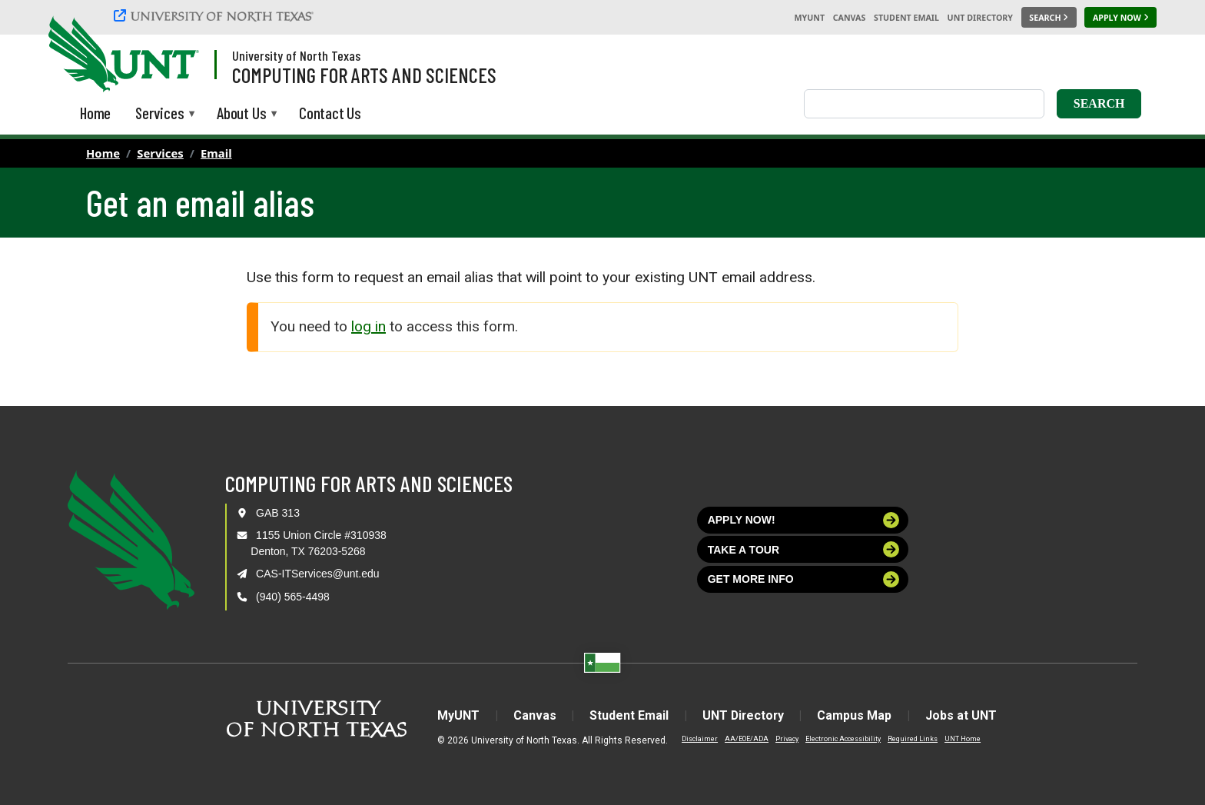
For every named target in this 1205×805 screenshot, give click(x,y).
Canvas (849, 17)
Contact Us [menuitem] (330, 112)
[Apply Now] (1120, 17)
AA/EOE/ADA (744, 739)
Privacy (784, 739)
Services (160, 153)
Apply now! (804, 520)
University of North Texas (296, 55)
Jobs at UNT (962, 715)
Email (216, 153)
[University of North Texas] (216, 17)
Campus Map (855, 715)
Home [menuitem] (95, 112)
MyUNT (809, 17)
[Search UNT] (1049, 17)
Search (1099, 103)
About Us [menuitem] (241, 114)
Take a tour (804, 549)
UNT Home (960, 739)
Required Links (910, 739)
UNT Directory (980, 17)
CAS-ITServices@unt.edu (318, 573)
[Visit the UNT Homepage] (175, 55)
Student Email (906, 17)
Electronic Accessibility (840, 739)
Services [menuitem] (159, 114)
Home (103, 153)
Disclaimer (697, 739)
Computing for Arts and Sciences (364, 74)
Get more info (804, 579)
